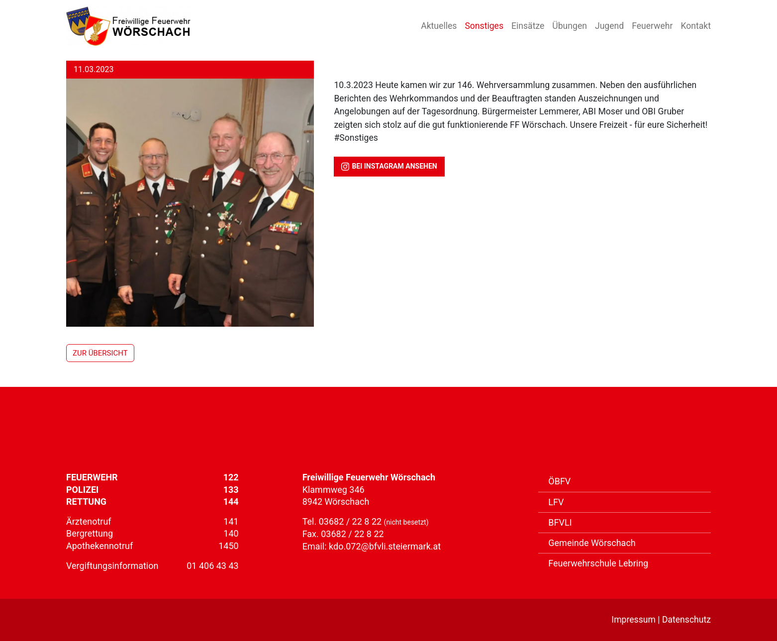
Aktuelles (439, 26)
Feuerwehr (652, 26)
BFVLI (560, 522)
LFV (556, 502)
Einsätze (527, 26)
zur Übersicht (100, 353)
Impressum (633, 620)
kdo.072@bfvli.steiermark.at (385, 546)
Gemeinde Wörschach (591, 543)
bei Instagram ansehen (389, 166)
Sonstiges (484, 26)
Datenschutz (686, 620)
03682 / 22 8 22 (351, 521)
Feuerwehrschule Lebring (598, 563)
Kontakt (695, 26)
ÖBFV (559, 481)
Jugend (609, 26)
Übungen (569, 26)
